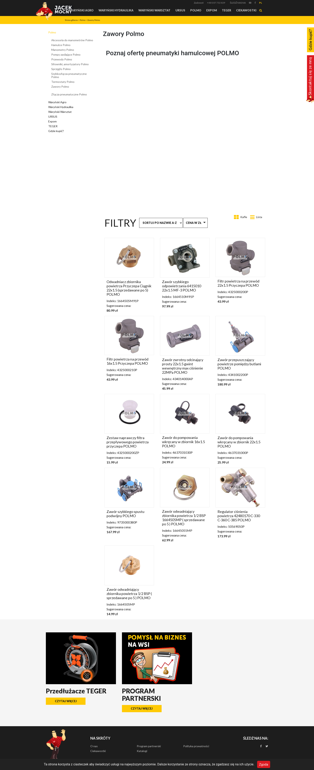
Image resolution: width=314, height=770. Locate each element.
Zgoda (263, 764)
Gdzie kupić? (56, 131)
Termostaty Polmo (62, 81)
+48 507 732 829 (216, 2)
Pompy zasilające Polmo (66, 54)
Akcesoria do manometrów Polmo (72, 40)
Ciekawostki (246, 10)
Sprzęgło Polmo (61, 69)
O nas (94, 746)
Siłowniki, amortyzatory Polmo (70, 64)
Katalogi (142, 751)
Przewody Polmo (61, 59)
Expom (211, 10)
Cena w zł (193, 222)
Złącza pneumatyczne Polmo (69, 94)
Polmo (195, 10)
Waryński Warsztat (154, 10)
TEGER (226, 10)
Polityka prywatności (196, 746)
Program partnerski (149, 746)
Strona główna (71, 20)
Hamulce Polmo (60, 45)
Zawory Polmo (93, 20)
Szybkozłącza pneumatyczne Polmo (69, 75)
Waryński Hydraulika (116, 10)
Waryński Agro (81, 10)
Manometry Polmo (62, 49)
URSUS (180, 10)
